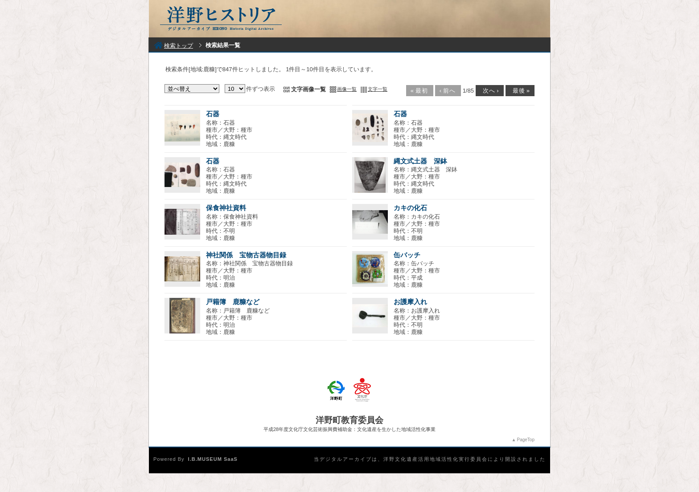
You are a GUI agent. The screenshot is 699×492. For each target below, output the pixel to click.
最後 (519, 90)
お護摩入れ (410, 301)
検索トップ (173, 45)
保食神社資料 (226, 207)
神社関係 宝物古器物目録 (246, 255)
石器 (212, 114)
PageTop (526, 439)
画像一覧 (347, 89)
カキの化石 (410, 207)
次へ (489, 90)
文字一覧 (377, 89)
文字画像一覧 (308, 89)
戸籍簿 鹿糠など (232, 301)
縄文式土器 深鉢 (420, 161)
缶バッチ (407, 255)
